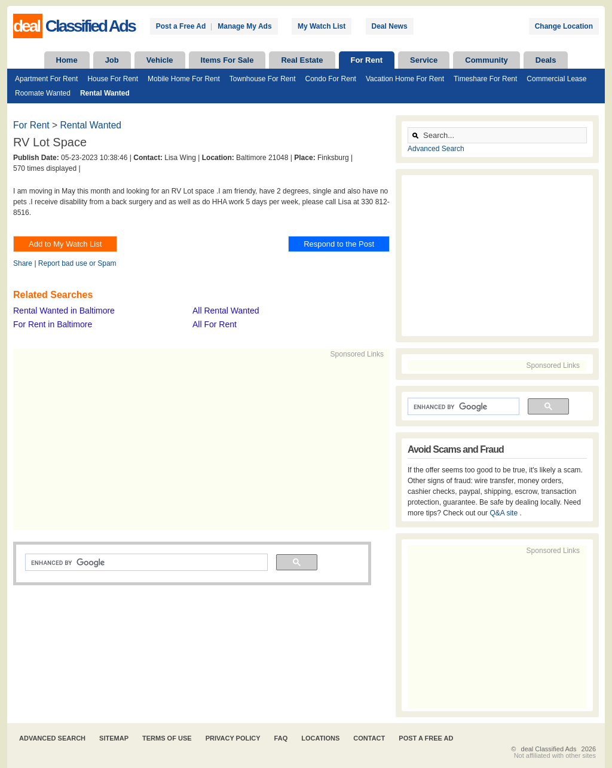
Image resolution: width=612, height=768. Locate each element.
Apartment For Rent (46, 79)
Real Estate (302, 60)
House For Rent (112, 79)
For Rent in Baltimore (52, 324)
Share (22, 263)
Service (423, 60)
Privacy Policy (233, 738)
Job (112, 60)
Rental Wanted (105, 93)
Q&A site (504, 513)
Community (486, 60)
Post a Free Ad (181, 26)
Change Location (564, 26)
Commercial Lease (556, 79)
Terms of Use (167, 738)
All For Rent (214, 324)
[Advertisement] (196, 443)
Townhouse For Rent (263, 79)
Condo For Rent (330, 79)
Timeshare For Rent (485, 79)
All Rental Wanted (225, 310)
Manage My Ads (244, 26)
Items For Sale (227, 60)
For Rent (366, 60)
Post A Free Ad (426, 738)
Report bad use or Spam (77, 263)
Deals (546, 60)
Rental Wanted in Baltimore (64, 310)
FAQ (281, 738)
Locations (320, 738)
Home (67, 60)
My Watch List (321, 26)
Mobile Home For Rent (184, 79)
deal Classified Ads (549, 748)
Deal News (390, 26)
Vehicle (159, 60)
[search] (145, 562)
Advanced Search (436, 149)
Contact (369, 738)
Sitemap (113, 738)
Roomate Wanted (43, 93)
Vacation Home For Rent (405, 79)
